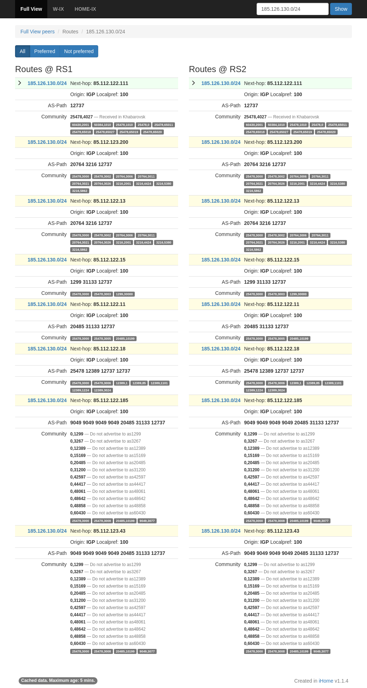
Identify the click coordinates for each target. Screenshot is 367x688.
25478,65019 (128, 131)
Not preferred (79, 51)
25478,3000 (80, 176)
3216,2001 (123, 183)
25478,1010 (124, 124)
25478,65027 (105, 131)
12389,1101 (159, 383)
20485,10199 (125, 338)
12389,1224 (80, 390)
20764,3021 (80, 183)
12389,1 (121, 383)
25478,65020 (152, 131)
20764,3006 (124, 176)
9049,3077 (146, 520)
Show (341, 9)
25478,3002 (102, 176)
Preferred (44, 51)
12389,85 (139, 383)
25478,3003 (102, 294)
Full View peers (37, 31)
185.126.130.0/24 (47, 83)
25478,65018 (81, 131)
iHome (326, 681)
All (22, 51)
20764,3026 (102, 183)
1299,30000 (124, 294)
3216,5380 (163, 183)
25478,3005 (102, 338)
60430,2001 (80, 124)
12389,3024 (102, 390)
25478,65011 (163, 124)
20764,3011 (146, 176)
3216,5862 (79, 190)
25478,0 (143, 124)
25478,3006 (102, 383)
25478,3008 (102, 520)
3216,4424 (143, 183)
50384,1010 (102, 124)
